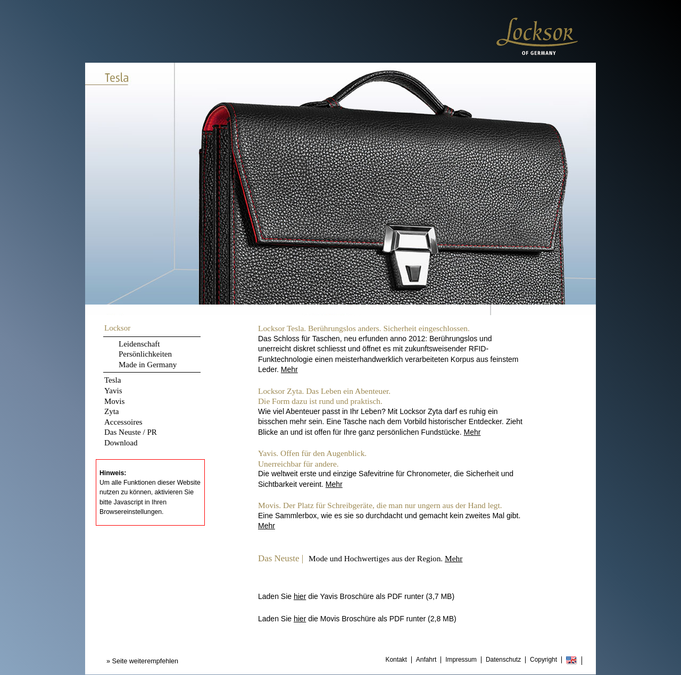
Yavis (113, 390)
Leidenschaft (139, 344)
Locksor (117, 328)
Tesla (112, 380)
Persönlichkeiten (145, 354)
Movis (114, 401)
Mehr (289, 369)
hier (300, 596)
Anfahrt (426, 659)
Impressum (461, 659)
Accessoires (123, 422)
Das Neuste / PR (130, 432)
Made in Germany (148, 364)
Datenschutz (503, 659)
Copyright (543, 659)
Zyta (111, 411)
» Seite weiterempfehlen (142, 661)
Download (121, 442)
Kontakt (396, 659)
